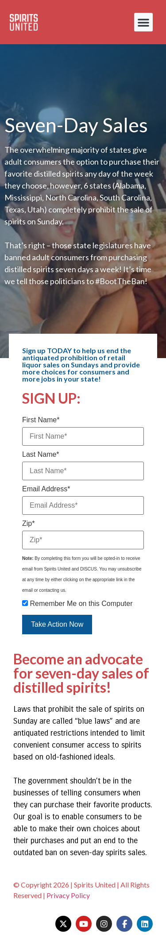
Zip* (28, 523)
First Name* (40, 420)
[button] (143, 22)
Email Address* (46, 489)
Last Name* (40, 454)
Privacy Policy (68, 895)
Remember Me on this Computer (77, 603)
